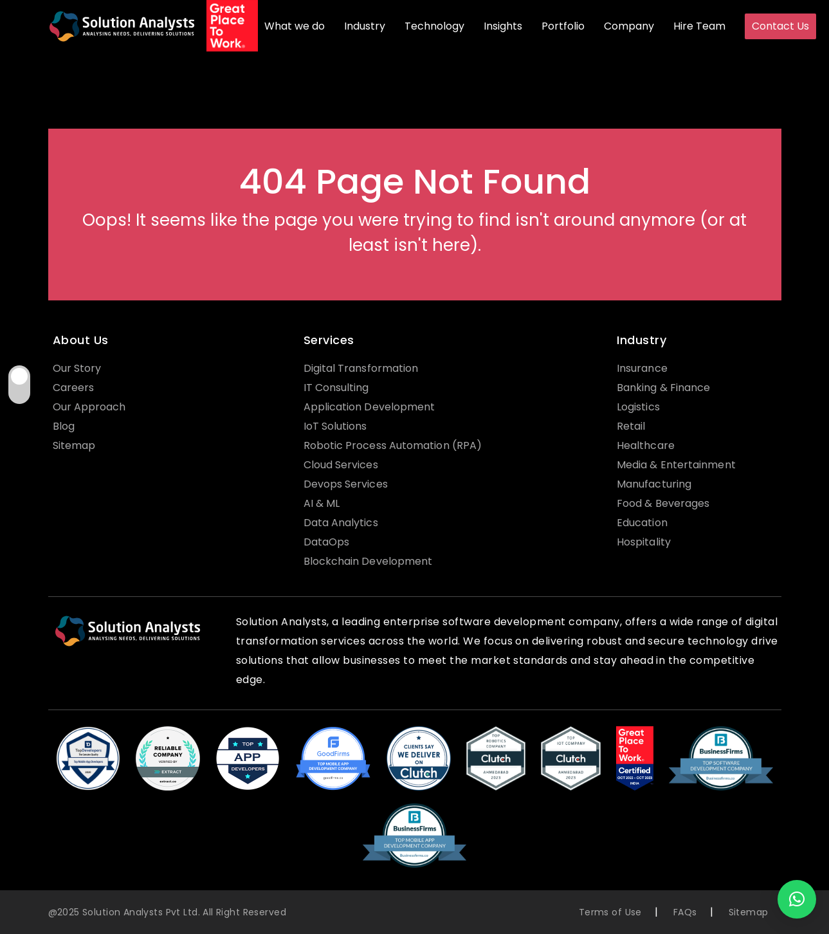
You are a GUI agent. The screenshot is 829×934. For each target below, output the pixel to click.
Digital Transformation (361, 368)
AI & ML (322, 503)
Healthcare (646, 445)
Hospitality (644, 542)
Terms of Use (610, 912)
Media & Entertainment (676, 464)
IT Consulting (336, 387)
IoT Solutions (335, 426)
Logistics (638, 406)
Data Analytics (341, 522)
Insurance (642, 368)
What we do (294, 26)
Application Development (369, 406)
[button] (797, 899)
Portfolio (563, 26)
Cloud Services (341, 464)
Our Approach (89, 406)
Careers (74, 387)
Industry (364, 26)
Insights (503, 26)
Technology (434, 26)
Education (642, 522)
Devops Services (346, 484)
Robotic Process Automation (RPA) (393, 445)
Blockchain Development (368, 561)
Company (629, 26)
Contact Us (780, 26)
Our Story (77, 368)
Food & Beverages (663, 503)
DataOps (327, 542)
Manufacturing (654, 484)
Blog (64, 426)
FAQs (685, 912)
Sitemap (74, 445)
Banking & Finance (663, 387)
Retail (631, 426)
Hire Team (699, 26)
